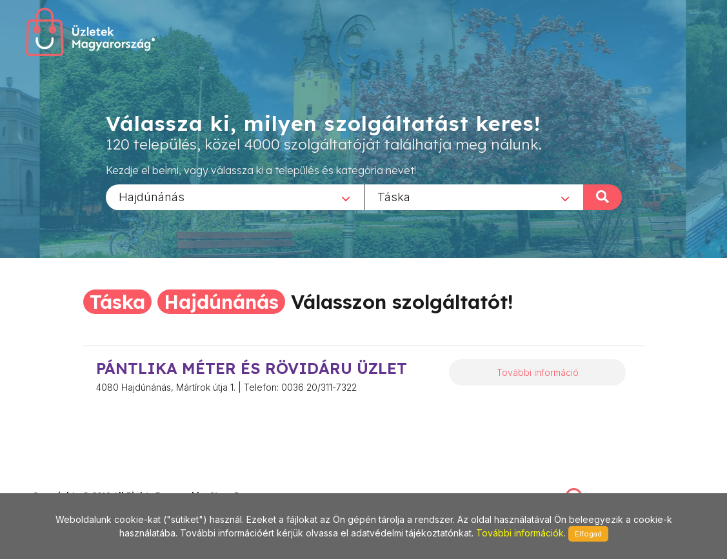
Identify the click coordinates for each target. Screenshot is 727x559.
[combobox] (235, 197)
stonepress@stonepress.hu (84, 482)
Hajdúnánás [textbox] (151, 196)
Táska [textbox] (393, 196)
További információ (538, 372)
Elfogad (588, 533)
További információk (520, 532)
